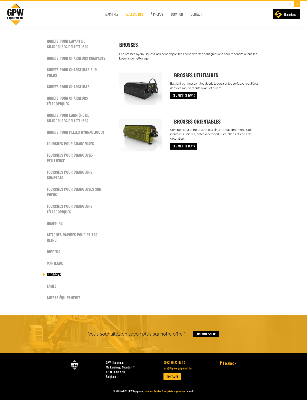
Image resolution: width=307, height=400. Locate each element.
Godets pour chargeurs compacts (76, 58)
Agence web (180, 391)
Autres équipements (63, 297)
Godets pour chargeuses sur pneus (72, 72)
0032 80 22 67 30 (174, 362)
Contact (197, 15)
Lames (52, 286)
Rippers (53, 251)
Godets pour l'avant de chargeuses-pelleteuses (67, 43)
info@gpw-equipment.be (177, 368)
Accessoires (135, 15)
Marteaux (55, 263)
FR (296, 4)
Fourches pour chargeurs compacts (69, 174)
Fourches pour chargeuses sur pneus (74, 191)
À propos (158, 15)
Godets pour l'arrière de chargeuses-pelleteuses (68, 117)
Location (178, 15)
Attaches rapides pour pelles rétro (72, 237)
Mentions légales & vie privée (159, 391)
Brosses (54, 274)
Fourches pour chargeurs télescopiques (69, 208)
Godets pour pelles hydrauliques (75, 132)
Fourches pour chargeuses (70, 143)
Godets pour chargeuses (68, 86)
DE (290, 4)
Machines (112, 15)
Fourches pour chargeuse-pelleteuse (70, 157)
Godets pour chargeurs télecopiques (67, 100)
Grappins (55, 223)
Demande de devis (183, 95)
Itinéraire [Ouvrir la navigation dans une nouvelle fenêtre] (172, 376)
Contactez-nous (206, 334)
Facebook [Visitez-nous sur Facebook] (227, 363)
